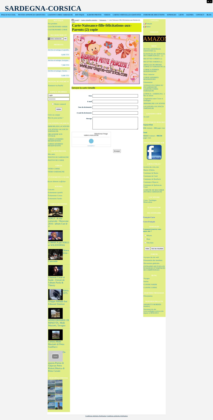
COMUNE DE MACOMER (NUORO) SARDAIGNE (154, 191)
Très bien (148, 243)
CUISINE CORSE (150, 287)
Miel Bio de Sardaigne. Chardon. (57, 71)
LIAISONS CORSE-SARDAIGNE (60, 15)
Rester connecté (60, 104)
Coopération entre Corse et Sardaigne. (153, 99)
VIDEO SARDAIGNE (56, 172)
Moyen (148, 235)
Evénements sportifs (55, 192)
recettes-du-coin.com (151, 167)
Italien (147, 27)
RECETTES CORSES (153, 59)
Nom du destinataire (85, 107)
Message (89, 118)
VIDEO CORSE (54, 169)
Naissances (102, 20)
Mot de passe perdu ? (55, 118)
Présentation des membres (153, 260)
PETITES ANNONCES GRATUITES (31, 15)
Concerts (51, 189)
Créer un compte (54, 115)
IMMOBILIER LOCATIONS (58, 126)
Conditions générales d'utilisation (95, 416)
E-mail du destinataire (84, 113)
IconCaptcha (91, 145)
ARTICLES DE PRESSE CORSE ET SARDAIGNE (154, 66)
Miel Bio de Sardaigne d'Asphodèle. (58, 50)
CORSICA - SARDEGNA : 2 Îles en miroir (154, 95)
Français (148, 24)
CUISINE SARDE (150, 284)
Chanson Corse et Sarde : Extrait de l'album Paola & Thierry (56, 281)
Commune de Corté (151, 176)
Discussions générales (151, 263)
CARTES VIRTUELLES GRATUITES (127, 15)
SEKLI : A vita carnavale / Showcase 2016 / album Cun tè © (58, 222)
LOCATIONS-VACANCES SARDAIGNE (58, 130)
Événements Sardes (55, 199)
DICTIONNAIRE (154, 213)
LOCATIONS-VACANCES (58, 123)
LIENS (181, 15)
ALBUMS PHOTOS (94, 15)
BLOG (209, 15)
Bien (147, 239)
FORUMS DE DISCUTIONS (154, 15)
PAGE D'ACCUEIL (8, 15)
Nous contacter (149, 74)
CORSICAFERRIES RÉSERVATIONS (55, 145)
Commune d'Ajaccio (151, 182)
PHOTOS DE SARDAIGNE (58, 157)
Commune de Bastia (151, 173)
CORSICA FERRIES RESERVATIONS (151, 70)
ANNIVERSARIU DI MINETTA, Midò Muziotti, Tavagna (58, 323)
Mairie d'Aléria (149, 170)
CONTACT (200, 15)
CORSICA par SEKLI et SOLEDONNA (58, 243)
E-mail (89, 101)
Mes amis (51, 154)
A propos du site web (151, 257)
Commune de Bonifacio (152, 179)
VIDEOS (107, 15)
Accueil (146, 117)
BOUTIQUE (79, 15)
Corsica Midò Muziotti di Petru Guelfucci (56, 344)
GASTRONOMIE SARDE (58, 27)
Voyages (147, 278)
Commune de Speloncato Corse (153, 186)
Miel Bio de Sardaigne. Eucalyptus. (58, 60)
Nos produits (52, 24)
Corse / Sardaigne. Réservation (150, 201)
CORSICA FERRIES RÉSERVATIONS (55, 140)
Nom (90, 96)
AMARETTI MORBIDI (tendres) (152, 305)
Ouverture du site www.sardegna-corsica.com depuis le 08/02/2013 (154, 311)
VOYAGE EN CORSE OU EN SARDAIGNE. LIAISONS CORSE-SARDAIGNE (153, 88)
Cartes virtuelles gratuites (89, 20)
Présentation (148, 82)
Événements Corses (55, 196)
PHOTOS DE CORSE (56, 160)
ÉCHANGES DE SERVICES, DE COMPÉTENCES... (154, 55)
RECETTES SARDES (153, 62)
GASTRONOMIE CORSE (57, 30)
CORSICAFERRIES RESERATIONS (151, 78)
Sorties (146, 281)
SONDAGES (171, 15)
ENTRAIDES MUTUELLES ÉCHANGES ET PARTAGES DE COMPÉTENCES (154, 268)
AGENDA (190, 15)
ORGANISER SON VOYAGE (55, 135)
